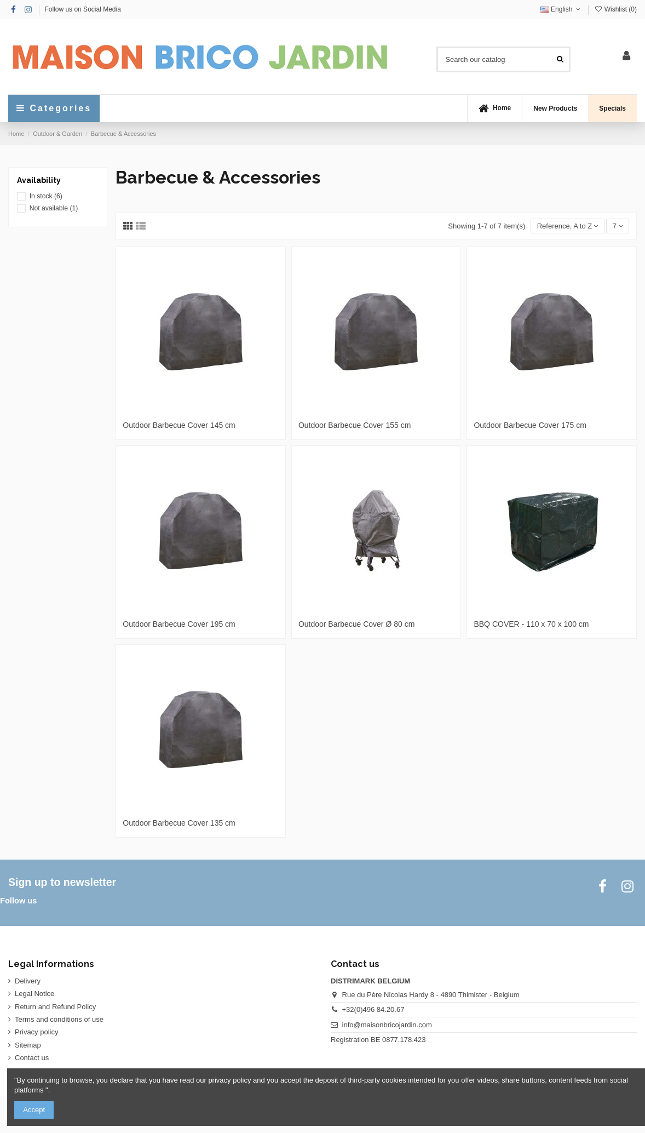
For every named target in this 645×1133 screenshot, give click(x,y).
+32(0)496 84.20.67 (373, 1009)
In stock (46, 196)
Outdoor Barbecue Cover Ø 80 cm (356, 624)
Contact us (32, 1058)
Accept (34, 1110)
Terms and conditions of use (59, 1019)
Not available (54, 208)
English (561, 9)
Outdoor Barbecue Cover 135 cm (179, 823)
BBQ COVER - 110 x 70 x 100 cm (531, 624)
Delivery (28, 981)
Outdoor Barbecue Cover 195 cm (179, 624)
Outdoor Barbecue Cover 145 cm (179, 425)
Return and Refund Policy (55, 1007)
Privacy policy (36, 1032)
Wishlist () (615, 9)
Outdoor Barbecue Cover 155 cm (354, 425)
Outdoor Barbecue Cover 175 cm (530, 425)
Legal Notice (34, 993)
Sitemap (28, 1045)
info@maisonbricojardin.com (387, 1025)
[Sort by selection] (567, 226)
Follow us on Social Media (82, 9)
